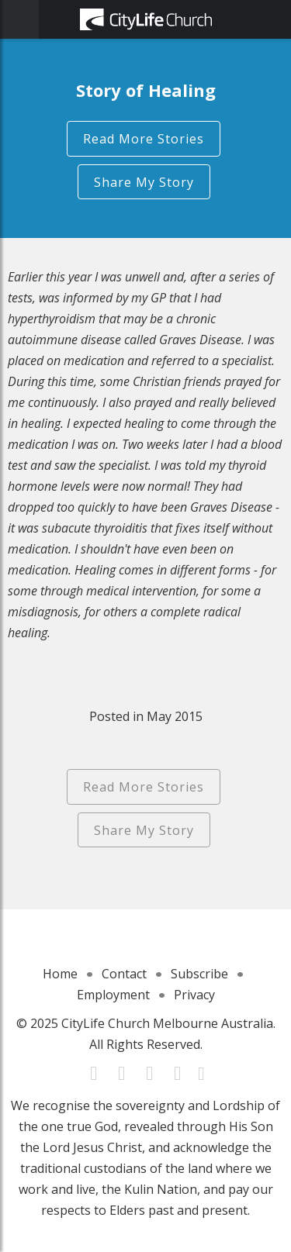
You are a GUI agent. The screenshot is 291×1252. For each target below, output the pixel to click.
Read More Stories (143, 138)
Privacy (194, 994)
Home (60, 973)
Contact (124, 973)
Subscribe (199, 973)
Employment (113, 994)
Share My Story (144, 182)
